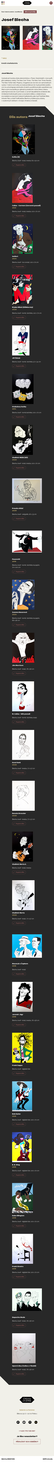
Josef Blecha (18, 11)
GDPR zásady (48, 1459)
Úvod (2, 11)
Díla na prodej (30, 12)
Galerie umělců (9, 11)
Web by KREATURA (8, 1459)
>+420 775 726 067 (27, 1431)
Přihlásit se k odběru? (27, 1441)
